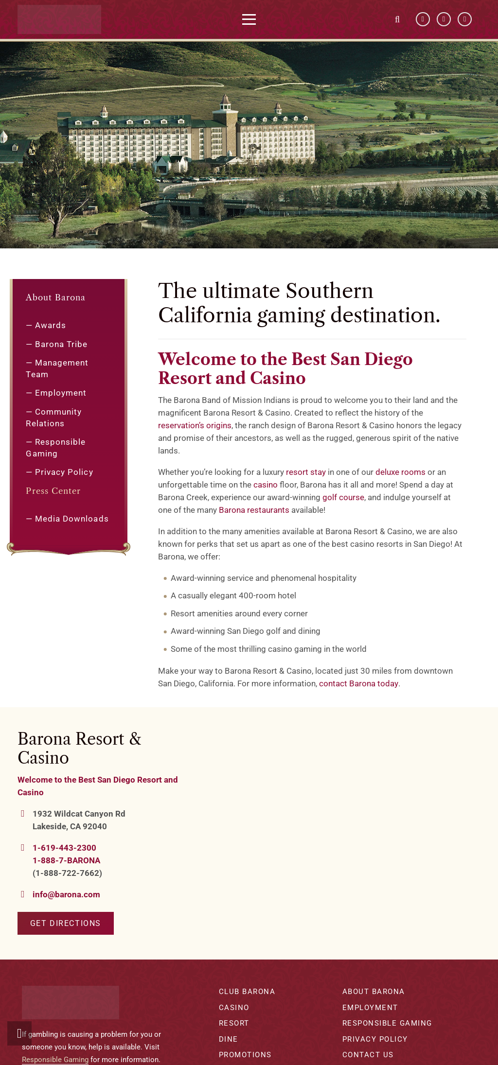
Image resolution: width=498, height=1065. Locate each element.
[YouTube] (444, 20)
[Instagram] (465, 20)
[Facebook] (423, 20)
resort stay (306, 472)
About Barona (56, 297)
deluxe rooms (400, 472)
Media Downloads (72, 519)
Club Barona (247, 991)
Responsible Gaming (55, 1059)
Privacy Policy (64, 472)
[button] (256, 19)
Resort (234, 1023)
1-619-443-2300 (64, 848)
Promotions (245, 1054)
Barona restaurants (254, 510)
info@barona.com (66, 894)
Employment (61, 393)
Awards (50, 325)
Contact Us (368, 1054)
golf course (343, 497)
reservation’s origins (194, 425)
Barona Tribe (61, 344)
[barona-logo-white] (67, 19)
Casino (234, 1007)
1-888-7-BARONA (66, 860)
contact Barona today (358, 683)
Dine (228, 1039)
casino (265, 484)
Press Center (53, 491)
